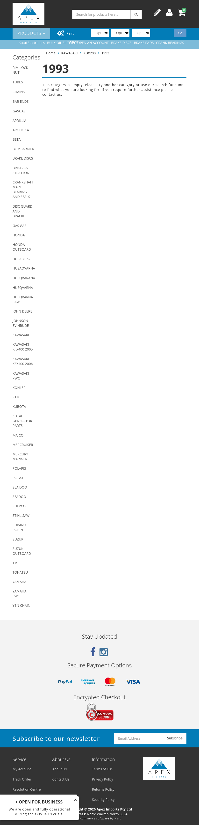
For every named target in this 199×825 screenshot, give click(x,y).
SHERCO (19, 506)
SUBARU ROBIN (19, 527)
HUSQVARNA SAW (23, 299)
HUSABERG (21, 258)
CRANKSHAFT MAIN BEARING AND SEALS (23, 189)
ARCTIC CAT (22, 130)
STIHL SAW (21, 515)
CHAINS (19, 91)
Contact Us (60, 779)
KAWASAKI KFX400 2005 (23, 346)
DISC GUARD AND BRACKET (22, 211)
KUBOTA (19, 406)
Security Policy (103, 799)
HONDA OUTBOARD (22, 247)
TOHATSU (20, 572)
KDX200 (89, 53)
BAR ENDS (20, 101)
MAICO (18, 435)
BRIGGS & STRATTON (21, 170)
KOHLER (19, 387)
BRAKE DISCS (23, 158)
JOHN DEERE (22, 311)
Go (180, 33)
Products (31, 33)
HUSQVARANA (24, 278)
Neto (117, 818)
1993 (105, 53)
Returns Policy (103, 789)
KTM (16, 397)
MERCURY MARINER (20, 456)
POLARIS (19, 468)
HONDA (19, 235)
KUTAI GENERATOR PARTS (22, 421)
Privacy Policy (102, 779)
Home (51, 53)
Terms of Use (102, 769)
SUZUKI (18, 539)
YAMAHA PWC (19, 593)
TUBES (18, 82)
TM (15, 563)
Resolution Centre (27, 789)
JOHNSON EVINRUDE (21, 323)
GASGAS (19, 111)
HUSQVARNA (23, 287)
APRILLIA (19, 120)
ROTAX (18, 477)
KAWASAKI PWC (21, 375)
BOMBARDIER (23, 148)
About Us (59, 769)
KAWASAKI (21, 335)
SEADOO (19, 496)
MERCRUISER (23, 444)
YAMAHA (19, 581)
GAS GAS (19, 225)
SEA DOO (20, 487)
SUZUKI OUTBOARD (22, 551)
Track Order (22, 779)
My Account (22, 769)
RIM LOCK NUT (20, 70)
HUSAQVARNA (24, 268)
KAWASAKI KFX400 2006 (23, 361)
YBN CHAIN (21, 605)
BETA (17, 139)
